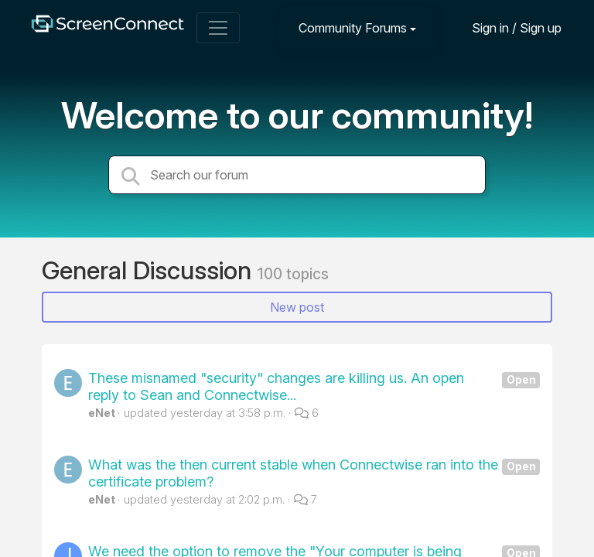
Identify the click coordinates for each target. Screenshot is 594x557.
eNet (101, 412)
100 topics (293, 274)
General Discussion (150, 270)
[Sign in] (505, 27)
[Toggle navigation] (218, 27)
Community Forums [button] (353, 28)
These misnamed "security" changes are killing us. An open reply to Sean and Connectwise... (314, 386)
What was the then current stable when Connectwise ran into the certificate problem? (314, 473)
